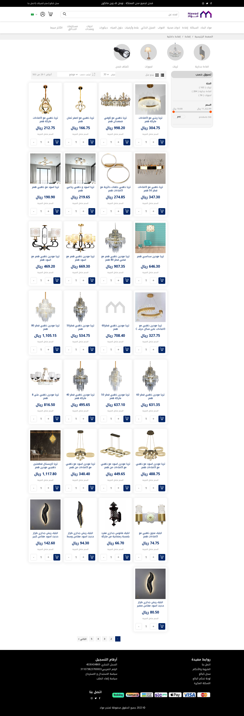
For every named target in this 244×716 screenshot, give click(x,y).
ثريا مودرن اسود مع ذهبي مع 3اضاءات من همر (115, 465)
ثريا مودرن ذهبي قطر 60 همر (150, 396)
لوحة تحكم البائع (202, 678)
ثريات (205, 87)
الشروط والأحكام (202, 669)
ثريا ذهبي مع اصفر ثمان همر (80, 119)
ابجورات (205, 95)
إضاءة (187, 37)
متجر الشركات (42, 3)
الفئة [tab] (208, 83)
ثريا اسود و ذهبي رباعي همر (80, 189)
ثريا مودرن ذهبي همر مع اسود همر (80, 258)
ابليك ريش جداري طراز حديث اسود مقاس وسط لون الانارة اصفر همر (80, 536)
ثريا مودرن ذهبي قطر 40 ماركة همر (80, 396)
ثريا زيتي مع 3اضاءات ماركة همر (150, 119)
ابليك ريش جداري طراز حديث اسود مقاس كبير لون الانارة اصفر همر (45, 536)
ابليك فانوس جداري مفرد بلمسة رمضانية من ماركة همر (115, 536)
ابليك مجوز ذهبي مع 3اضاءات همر (150, 535)
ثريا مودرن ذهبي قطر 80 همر (45, 327)
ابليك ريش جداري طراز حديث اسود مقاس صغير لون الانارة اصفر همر (150, 605)
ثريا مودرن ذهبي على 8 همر (45, 396)
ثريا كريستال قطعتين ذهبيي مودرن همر (45, 465)
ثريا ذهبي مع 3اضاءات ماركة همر (45, 119)
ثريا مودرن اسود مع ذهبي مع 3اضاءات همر (150, 465)
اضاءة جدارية (201, 91)
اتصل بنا (31, 3)
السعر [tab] (208, 105)
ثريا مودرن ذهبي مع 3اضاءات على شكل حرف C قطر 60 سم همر (150, 329)
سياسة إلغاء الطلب (106, 678)
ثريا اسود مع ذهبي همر (45, 187)
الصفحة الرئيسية (203, 37)
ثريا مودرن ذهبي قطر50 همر (80, 327)
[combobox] (122, 14)
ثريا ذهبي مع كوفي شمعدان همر (115, 119)
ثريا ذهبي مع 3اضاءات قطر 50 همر (150, 189)
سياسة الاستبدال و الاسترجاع (101, 673)
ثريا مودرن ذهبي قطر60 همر (115, 327)
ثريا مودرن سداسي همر (150, 256)
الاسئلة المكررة (202, 683)
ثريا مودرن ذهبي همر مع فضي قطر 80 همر (115, 258)
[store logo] (200, 14)
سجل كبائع (54, 3)
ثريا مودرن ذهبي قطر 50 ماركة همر (115, 396)
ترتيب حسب (85, 74)
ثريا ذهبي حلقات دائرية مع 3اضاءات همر (115, 189)
